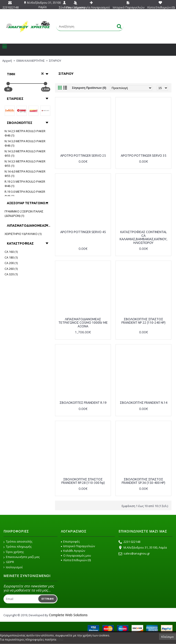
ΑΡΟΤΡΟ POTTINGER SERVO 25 (83, 155)
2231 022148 (129, 542)
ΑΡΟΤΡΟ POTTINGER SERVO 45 (83, 232)
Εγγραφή (47, 598)
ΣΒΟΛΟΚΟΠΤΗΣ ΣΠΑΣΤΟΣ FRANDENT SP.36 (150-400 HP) (143, 481)
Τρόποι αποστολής (17, 541)
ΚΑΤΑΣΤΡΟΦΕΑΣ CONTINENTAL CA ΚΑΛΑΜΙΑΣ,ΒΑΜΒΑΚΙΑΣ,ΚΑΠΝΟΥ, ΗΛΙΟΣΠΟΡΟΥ (143, 237)
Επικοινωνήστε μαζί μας (21, 557)
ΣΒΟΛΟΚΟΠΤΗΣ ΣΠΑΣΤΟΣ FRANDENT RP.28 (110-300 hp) (83, 481)
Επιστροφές (70, 541)
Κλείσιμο (167, 637)
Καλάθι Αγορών (73, 551)
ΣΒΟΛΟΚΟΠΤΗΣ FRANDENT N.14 (143, 402)
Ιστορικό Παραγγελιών (78, 546)
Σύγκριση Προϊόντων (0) (89, 87)
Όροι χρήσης (13, 552)
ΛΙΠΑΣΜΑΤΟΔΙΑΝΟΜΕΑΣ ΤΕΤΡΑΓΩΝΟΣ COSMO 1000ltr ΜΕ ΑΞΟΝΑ (83, 322)
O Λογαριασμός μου (76, 555)
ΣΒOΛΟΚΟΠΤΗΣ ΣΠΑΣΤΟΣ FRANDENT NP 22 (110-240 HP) (143, 320)
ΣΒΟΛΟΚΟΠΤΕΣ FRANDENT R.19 (83, 402)
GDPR (8, 562)
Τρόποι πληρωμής (17, 546)
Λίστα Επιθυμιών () (76, 560)
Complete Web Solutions (68, 615)
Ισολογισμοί (13, 567)
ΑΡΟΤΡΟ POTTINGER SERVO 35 (143, 155)
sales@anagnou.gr (134, 553)
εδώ (60, 639)
